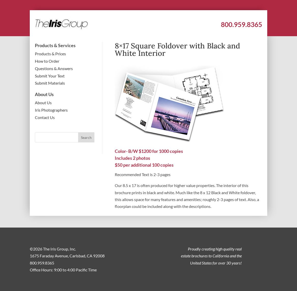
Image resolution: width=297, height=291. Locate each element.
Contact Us (45, 117)
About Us (43, 102)
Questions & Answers (54, 68)
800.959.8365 (241, 24)
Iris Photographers (51, 110)
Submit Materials (50, 83)
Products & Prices (50, 53)
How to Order (47, 61)
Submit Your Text (50, 75)
